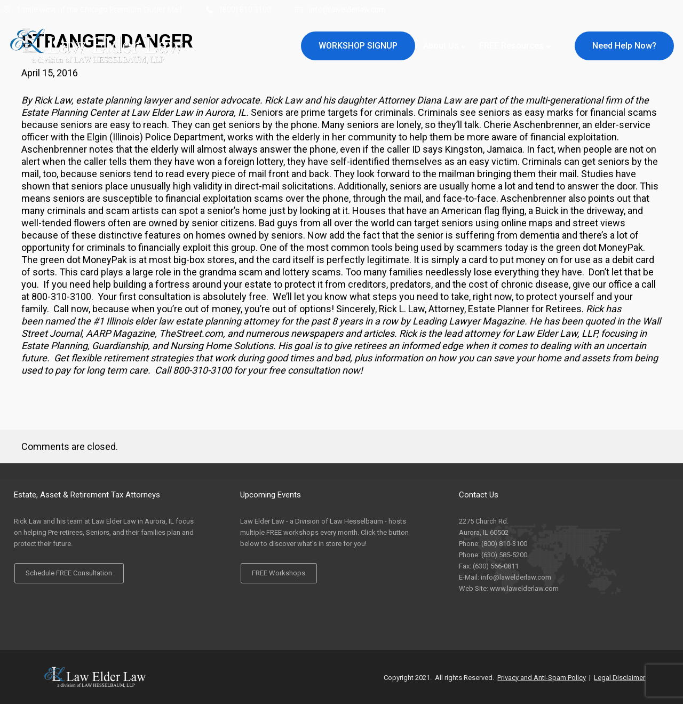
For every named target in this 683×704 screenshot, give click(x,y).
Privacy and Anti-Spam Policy (541, 677)
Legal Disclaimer (619, 677)
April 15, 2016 (49, 72)
